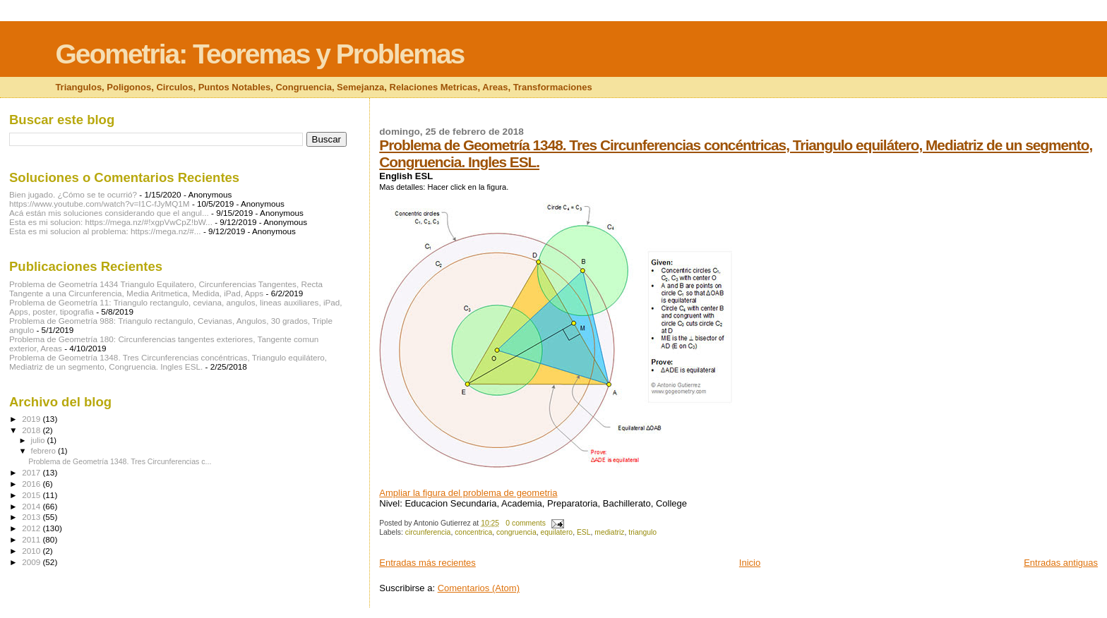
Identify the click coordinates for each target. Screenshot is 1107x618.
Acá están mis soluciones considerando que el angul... (109, 212)
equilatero (556, 532)
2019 (32, 418)
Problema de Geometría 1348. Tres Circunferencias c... (119, 461)
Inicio (749, 562)
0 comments (525, 523)
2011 (32, 539)
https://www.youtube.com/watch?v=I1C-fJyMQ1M (99, 203)
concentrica (473, 532)
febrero (44, 451)
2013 (32, 516)
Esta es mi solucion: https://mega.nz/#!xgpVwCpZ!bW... (111, 221)
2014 (32, 506)
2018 (32, 430)
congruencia (516, 532)
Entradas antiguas (1061, 562)
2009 (32, 561)
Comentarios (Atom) (479, 588)
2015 (32, 494)
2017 (32, 472)
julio (39, 440)
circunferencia (428, 532)
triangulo (642, 532)
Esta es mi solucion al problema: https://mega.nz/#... (105, 231)
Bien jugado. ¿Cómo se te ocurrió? (73, 194)
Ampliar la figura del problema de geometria (468, 492)
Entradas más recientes (427, 562)
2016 (32, 483)
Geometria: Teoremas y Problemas (259, 54)
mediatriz (609, 532)
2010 (32, 550)
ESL (584, 532)
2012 (32, 528)
